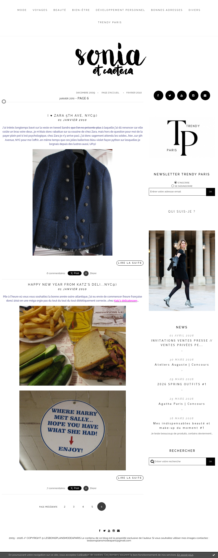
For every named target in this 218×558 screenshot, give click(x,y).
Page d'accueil (110, 92)
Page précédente (48, 506)
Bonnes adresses (167, 10)
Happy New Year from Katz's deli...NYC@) (72, 284)
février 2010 (134, 92)
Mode (22, 10)
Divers (195, 10)
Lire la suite (130, 263)
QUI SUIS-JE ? (182, 211)
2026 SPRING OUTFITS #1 (182, 384)
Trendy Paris (110, 22)
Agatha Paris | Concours (181, 404)
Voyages (40, 10)
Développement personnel (120, 10)
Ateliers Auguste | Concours (182, 364)
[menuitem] (22, 13)
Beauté (59, 10)
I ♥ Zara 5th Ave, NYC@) (72, 115)
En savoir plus (185, 554)
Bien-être (81, 10)
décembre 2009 (85, 92)
